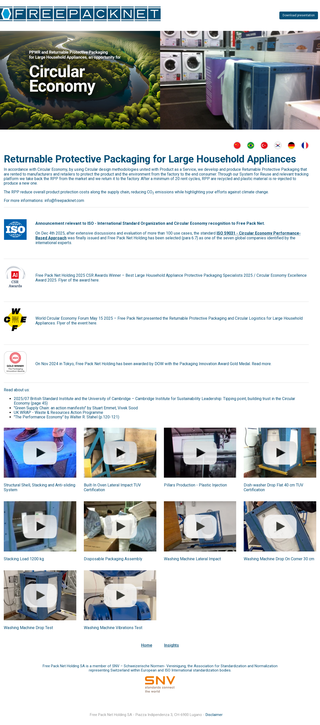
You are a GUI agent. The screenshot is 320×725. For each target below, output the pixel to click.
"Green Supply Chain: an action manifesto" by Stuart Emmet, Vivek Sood (76, 408)
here (95, 280)
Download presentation (299, 15)
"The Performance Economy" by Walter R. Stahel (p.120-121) (66, 417)
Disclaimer (214, 714)
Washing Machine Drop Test (28, 627)
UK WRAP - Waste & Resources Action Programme (58, 412)
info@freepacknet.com (64, 200)
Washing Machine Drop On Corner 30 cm (279, 558)
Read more (261, 363)
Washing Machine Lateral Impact (192, 558)
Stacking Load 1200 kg (24, 558)
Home (146, 645)
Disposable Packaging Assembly (113, 558)
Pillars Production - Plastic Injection (195, 485)
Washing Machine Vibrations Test (113, 627)
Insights (171, 645)
